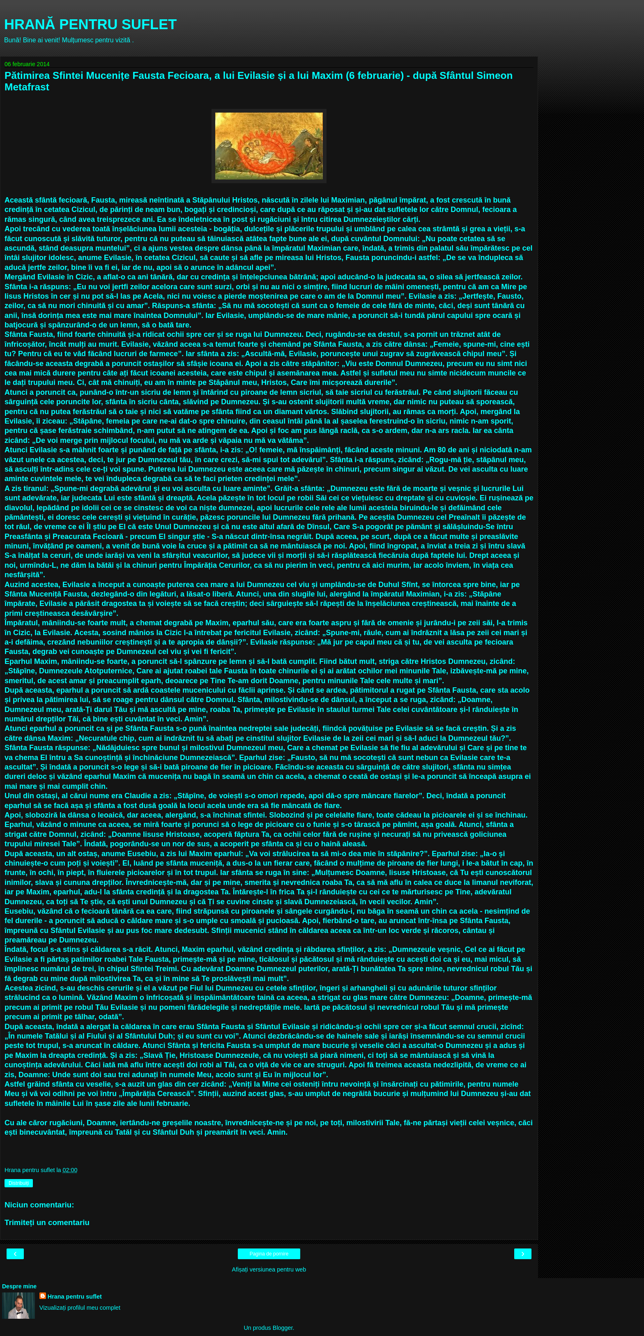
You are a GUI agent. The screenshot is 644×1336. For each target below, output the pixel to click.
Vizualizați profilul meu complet (79, 1307)
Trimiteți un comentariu (47, 1222)
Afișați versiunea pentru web (269, 1269)
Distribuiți (19, 1183)
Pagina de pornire (269, 1254)
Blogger (283, 1327)
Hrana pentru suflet (75, 1296)
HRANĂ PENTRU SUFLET (90, 24)
